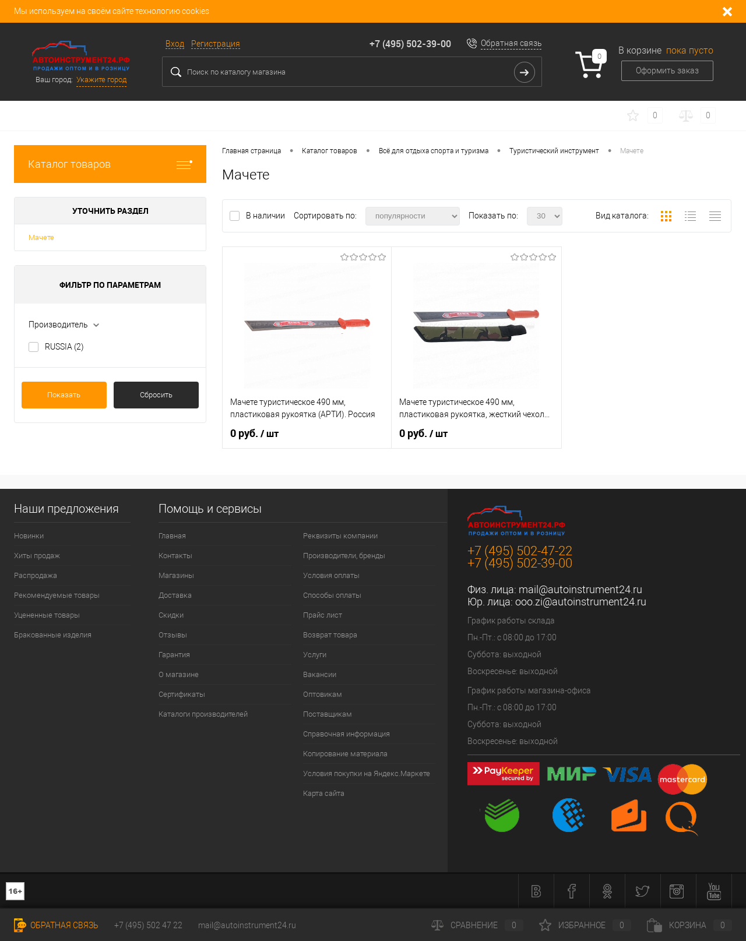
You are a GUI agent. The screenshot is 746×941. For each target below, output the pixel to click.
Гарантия (174, 654)
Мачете (41, 237)
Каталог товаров (110, 164)
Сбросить (156, 394)
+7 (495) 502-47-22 (519, 551)
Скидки (171, 615)
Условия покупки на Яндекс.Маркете (366, 773)
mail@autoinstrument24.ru (580, 589)
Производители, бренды (344, 555)
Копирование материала (345, 753)
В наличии (266, 215)
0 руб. (254, 433)
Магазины (176, 575)
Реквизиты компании (340, 535)
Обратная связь (511, 43)
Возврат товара (330, 634)
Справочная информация (346, 733)
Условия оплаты (331, 575)
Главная (172, 535)
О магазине (179, 674)
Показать (63, 394)
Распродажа (35, 575)
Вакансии (319, 674)
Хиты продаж (37, 555)
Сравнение (477, 925)
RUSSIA (64, 346)
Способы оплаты (332, 595)
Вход (175, 43)
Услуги (314, 654)
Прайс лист (322, 615)
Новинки (29, 535)
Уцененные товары (47, 615)
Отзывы (173, 634)
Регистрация (215, 43)
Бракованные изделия (53, 634)
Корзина (689, 925)
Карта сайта (323, 793)
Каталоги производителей (203, 714)
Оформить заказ (667, 70)
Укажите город (101, 79)
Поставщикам (327, 714)
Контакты (175, 555)
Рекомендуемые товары (57, 595)
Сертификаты (182, 694)
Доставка (175, 595)
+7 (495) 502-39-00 (410, 43)
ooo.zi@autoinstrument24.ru (580, 601)
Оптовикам (322, 694)
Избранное (585, 925)
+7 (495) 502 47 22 (148, 925)
